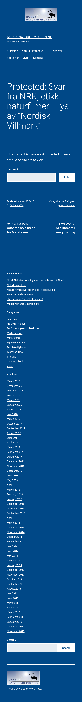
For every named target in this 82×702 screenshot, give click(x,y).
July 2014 (12, 546)
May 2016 (12, 480)
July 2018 (12, 414)
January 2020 (14, 404)
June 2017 (12, 437)
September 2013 (16, 584)
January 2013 (14, 621)
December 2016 (15, 461)
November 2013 (16, 574)
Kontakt (38, 57)
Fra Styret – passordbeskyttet (23, 328)
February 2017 (15, 452)
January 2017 (14, 456)
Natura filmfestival (33, 51)
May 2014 (12, 555)
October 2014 (14, 536)
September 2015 (16, 513)
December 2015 (15, 503)
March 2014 (13, 560)
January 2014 (14, 565)
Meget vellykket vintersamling (23, 303)
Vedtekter (13, 57)
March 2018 (13, 418)
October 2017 (14, 423)
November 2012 (16, 631)
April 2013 (12, 607)
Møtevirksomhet (16, 342)
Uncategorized (15, 361)
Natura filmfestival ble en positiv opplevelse (31, 289)
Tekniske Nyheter (16, 347)
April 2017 (12, 442)
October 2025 (14, 385)
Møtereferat (13, 337)
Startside (12, 51)
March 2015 (13, 522)
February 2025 (15, 390)
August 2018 (14, 409)
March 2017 (13, 447)
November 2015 (16, 508)
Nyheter (57, 51)
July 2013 (12, 593)
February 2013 (15, 617)
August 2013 (14, 588)
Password (12, 169)
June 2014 (12, 551)
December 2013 (15, 569)
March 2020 (13, 400)
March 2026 (13, 381)
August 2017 (14, 433)
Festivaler (12, 319)
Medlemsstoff (14, 333)
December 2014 (15, 527)
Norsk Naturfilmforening (29, 37)
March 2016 (13, 489)
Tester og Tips (15, 352)
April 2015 (12, 517)
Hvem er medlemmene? (20, 294)
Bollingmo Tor (17, 205)
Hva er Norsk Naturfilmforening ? (25, 299)
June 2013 (12, 598)
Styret (26, 57)
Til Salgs (11, 356)
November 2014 (16, 532)
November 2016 (16, 466)
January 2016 (14, 499)
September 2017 (16, 428)
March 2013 (13, 612)
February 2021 (15, 395)
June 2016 (12, 475)
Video (10, 366)
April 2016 (12, 484)
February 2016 (15, 494)
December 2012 (15, 626)
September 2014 (16, 541)
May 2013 (12, 602)
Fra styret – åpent (16, 323)
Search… (11, 639)
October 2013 (14, 579)
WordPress (35, 688)
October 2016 (14, 470)
